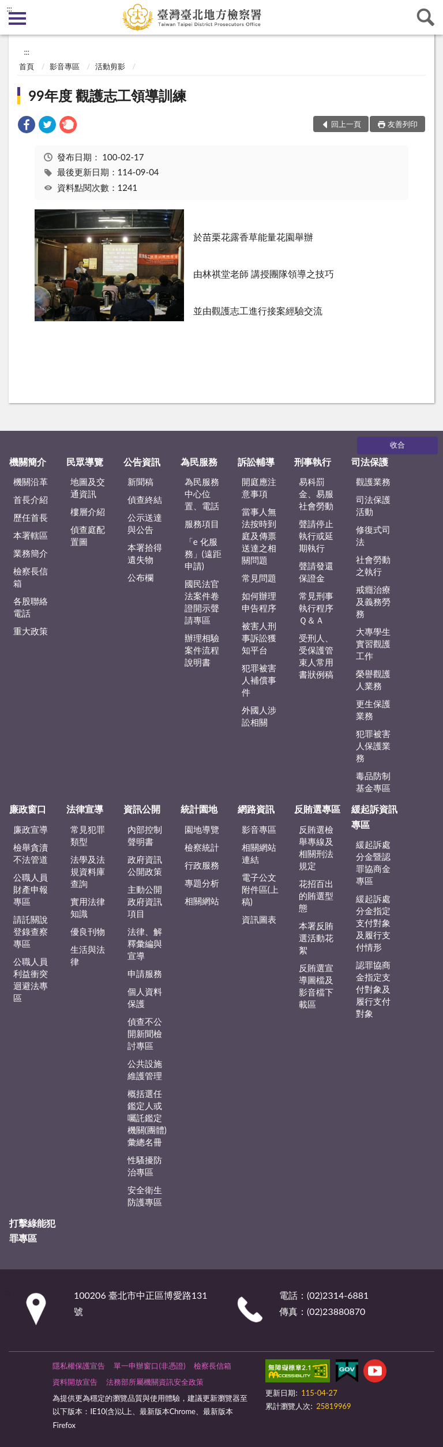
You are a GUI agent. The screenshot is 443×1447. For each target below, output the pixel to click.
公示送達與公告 (144, 523)
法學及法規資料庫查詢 (87, 871)
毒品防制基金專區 (373, 782)
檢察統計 (202, 847)
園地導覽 (202, 829)
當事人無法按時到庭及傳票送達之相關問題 (259, 535)
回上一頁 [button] (346, 124)
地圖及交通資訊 (87, 487)
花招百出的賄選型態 (316, 895)
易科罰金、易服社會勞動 (316, 493)
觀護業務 (373, 481)
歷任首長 (30, 517)
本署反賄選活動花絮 (316, 937)
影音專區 (65, 66)
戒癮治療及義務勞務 (373, 601)
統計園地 (199, 808)
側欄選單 (17, 18)
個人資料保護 (144, 997)
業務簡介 (30, 553)
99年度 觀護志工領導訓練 (107, 95)
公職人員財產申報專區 (30, 889)
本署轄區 (30, 535)
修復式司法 (373, 535)
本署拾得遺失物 (144, 553)
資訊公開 (141, 808)
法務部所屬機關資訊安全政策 (155, 1381)
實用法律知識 (87, 907)
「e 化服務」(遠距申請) (203, 553)
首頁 (26, 66)
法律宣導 (84, 808)
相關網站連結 (259, 853)
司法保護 (369, 461)
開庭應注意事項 (259, 487)
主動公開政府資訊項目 (144, 901)
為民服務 (199, 461)
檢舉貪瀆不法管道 (30, 853)
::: (9, 8)
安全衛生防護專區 (144, 1196)
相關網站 (202, 901)
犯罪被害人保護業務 (373, 745)
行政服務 (202, 865)
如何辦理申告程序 (259, 602)
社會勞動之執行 (373, 565)
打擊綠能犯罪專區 (32, 1230)
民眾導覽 (84, 461)
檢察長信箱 (30, 577)
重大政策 (30, 631)
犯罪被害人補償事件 (259, 680)
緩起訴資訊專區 (374, 816)
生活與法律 (87, 955)
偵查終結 (144, 499)
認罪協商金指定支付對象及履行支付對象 (373, 989)
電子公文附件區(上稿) (260, 889)
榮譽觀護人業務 (373, 679)
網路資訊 (256, 808)
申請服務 (144, 973)
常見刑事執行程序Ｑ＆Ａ (316, 608)
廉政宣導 (30, 829)
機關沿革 (30, 481)
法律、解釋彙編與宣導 (144, 943)
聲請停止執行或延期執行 (316, 535)
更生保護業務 (373, 709)
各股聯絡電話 (30, 607)
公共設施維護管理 (144, 1069)
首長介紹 (30, 499)
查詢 (425, 17)
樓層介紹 (87, 511)
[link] (26, 126)
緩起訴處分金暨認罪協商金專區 (373, 862)
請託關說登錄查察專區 (30, 931)
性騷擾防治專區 (144, 1166)
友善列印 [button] (403, 124)
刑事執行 (312, 461)
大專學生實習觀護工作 (373, 643)
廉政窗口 (27, 808)
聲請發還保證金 (316, 572)
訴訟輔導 (256, 461)
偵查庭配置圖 (87, 535)
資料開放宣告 (74, 1381)
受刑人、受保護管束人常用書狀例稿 (316, 656)
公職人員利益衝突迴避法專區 (30, 979)
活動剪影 (110, 66)
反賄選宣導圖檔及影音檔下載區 (316, 986)
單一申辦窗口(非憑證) (149, 1365)
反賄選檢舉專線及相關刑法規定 (316, 847)
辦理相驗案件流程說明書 (202, 650)
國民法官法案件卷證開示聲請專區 (202, 601)
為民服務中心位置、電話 (202, 493)
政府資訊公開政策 (144, 865)
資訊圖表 (259, 919)
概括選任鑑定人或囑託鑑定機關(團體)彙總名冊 (147, 1117)
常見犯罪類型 (87, 835)
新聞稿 (140, 481)
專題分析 (202, 883)
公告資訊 (141, 461)
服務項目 (202, 523)
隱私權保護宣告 (78, 1365)
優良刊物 (87, 931)
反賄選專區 (317, 808)
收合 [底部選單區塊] (397, 444)
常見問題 (259, 578)
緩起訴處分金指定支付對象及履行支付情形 (373, 922)
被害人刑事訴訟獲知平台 (259, 638)
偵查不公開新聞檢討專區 (144, 1033)
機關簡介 (27, 461)
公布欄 (140, 577)
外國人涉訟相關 (259, 716)
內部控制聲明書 (144, 835)
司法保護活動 (373, 505)
